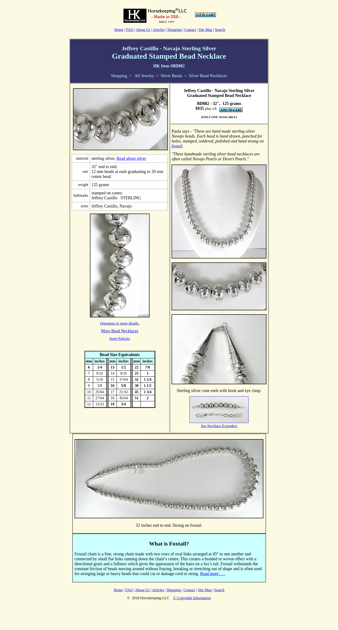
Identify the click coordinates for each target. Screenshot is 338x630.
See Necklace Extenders (219, 426)
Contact (190, 30)
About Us (143, 30)
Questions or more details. (119, 323)
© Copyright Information (192, 598)
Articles (159, 30)
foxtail (177, 146)
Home (118, 30)
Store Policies (119, 339)
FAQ (129, 30)
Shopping (174, 30)
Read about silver (131, 158)
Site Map (205, 30)
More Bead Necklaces (119, 331)
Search (220, 30)
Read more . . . (212, 573)
